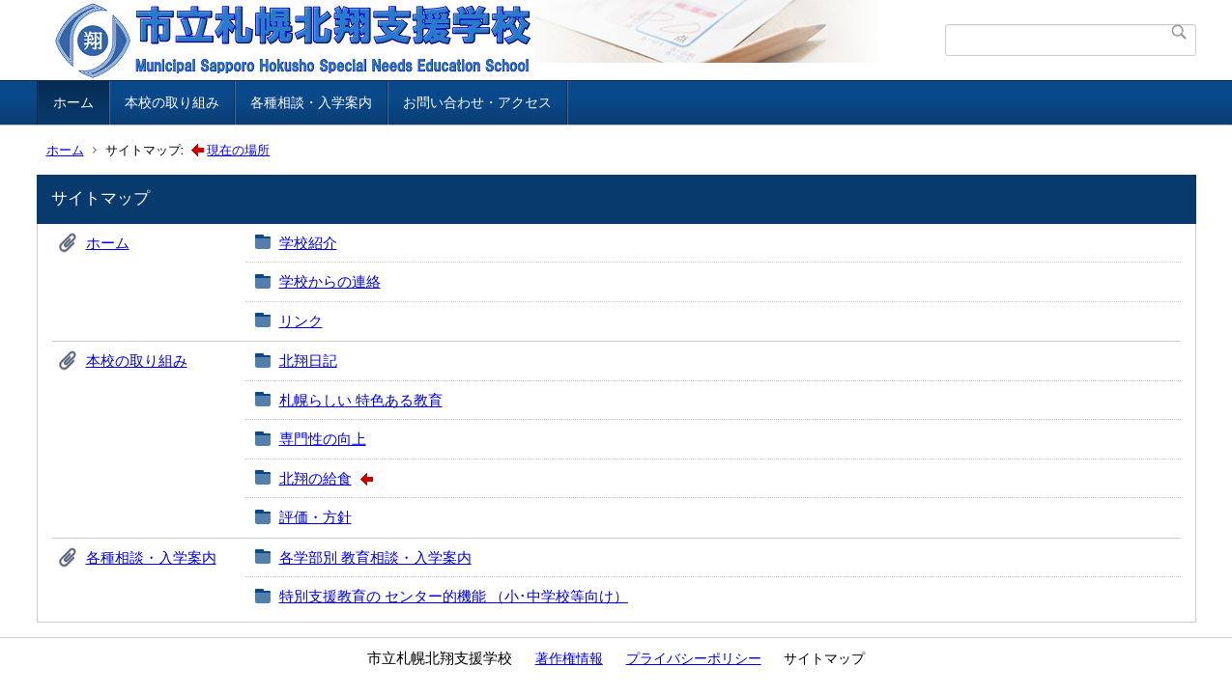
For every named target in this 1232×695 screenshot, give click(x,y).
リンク (301, 321)
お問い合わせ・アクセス (477, 102)
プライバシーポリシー (693, 658)
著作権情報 (569, 658)
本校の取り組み (172, 102)
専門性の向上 (322, 439)
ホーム (73, 102)
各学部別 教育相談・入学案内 (375, 557)
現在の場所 (238, 150)
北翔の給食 (315, 478)
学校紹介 (308, 243)
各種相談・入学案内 (311, 102)
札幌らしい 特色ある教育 (361, 400)
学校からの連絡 (330, 281)
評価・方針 (315, 517)
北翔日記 (308, 360)
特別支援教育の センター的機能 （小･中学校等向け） (453, 596)
